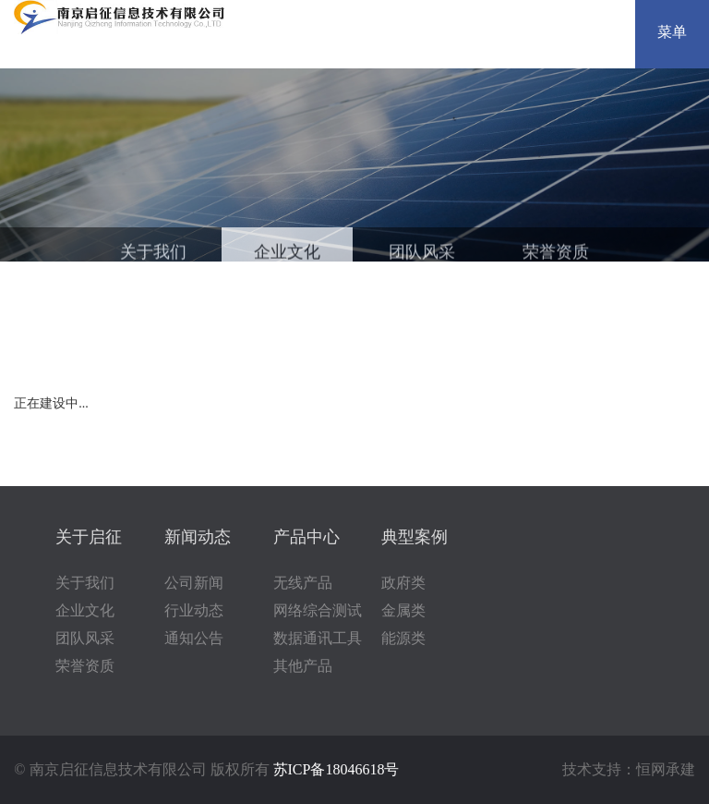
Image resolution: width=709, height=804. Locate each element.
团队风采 (422, 255)
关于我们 (153, 255)
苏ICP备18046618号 (336, 769)
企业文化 (287, 255)
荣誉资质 (556, 255)
